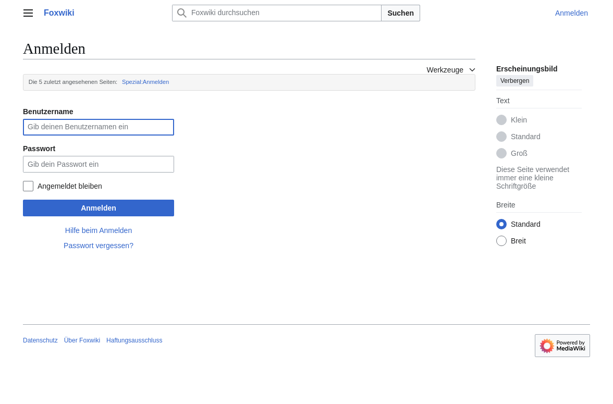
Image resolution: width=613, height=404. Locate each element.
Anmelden (98, 208)
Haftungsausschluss (134, 340)
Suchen (400, 13)
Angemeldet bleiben (70, 186)
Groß (519, 153)
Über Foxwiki (82, 340)
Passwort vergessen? (98, 245)
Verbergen (514, 80)
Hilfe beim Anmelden (98, 230)
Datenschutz (40, 340)
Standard (526, 136)
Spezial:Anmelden (145, 82)
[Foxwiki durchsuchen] (277, 13)
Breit (518, 241)
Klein (519, 120)
